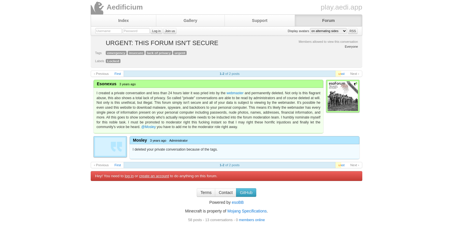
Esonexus (106, 84)
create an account (154, 176)
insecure (136, 53)
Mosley (140, 140)
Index (123, 20)
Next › (354, 73)
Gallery (190, 20)
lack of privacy (159, 53)
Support (260, 20)
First (117, 73)
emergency (116, 53)
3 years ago (127, 84)
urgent (179, 53)
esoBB (238, 202)
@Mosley (148, 127)
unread (339, 73)
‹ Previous (101, 73)
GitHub (246, 192)
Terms (205, 192)
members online (252, 220)
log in (129, 176)
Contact (226, 192)
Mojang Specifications (247, 211)
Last (341, 73)
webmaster (235, 93)
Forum (328, 20)
